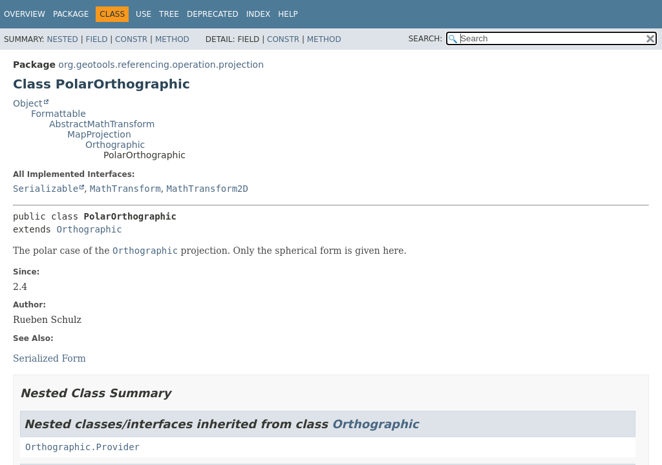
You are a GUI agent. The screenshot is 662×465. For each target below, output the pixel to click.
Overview (24, 14)
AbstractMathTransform (102, 124)
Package (71, 14)
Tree (169, 14)
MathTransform (125, 188)
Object (28, 103)
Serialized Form (49, 358)
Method (172, 39)
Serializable (45, 188)
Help (288, 14)
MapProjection (99, 134)
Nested (62, 39)
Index (258, 14)
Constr (131, 39)
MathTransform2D (207, 188)
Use (143, 14)
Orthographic (115, 145)
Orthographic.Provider (82, 447)
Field (96, 39)
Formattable (58, 113)
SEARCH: (426, 38)
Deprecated (213, 14)
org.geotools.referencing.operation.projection (161, 64)
